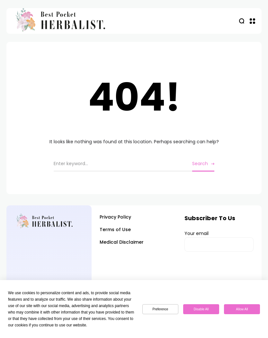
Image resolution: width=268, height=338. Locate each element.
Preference (160, 309)
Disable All (201, 309)
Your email (219, 241)
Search (200, 163)
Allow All (242, 309)
